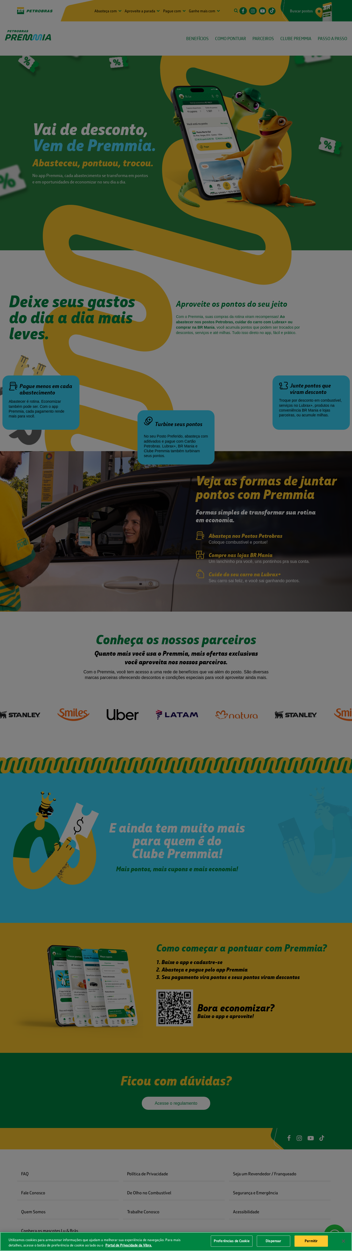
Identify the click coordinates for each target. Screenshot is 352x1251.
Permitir (311, 1241)
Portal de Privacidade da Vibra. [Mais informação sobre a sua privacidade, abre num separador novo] (128, 1245)
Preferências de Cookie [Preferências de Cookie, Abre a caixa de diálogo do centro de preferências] (232, 1241)
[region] (176, 1241)
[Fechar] (343, 1241)
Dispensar (273, 1241)
